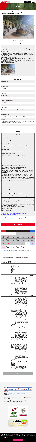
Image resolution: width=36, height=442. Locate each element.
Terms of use (17, 430)
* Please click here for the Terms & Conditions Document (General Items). (14, 213)
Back (18, 373)
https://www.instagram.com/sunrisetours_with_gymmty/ (19, 394)
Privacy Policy (24, 430)
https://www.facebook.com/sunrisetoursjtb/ (17, 393)
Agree (18, 439)
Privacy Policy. (6, 437)
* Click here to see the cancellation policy (8, 214)
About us (11, 430)
